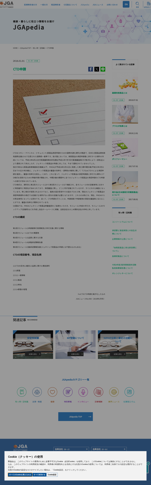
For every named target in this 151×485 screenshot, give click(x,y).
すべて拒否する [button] (39, 475)
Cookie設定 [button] (52, 475)
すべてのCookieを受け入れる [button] (20, 475)
